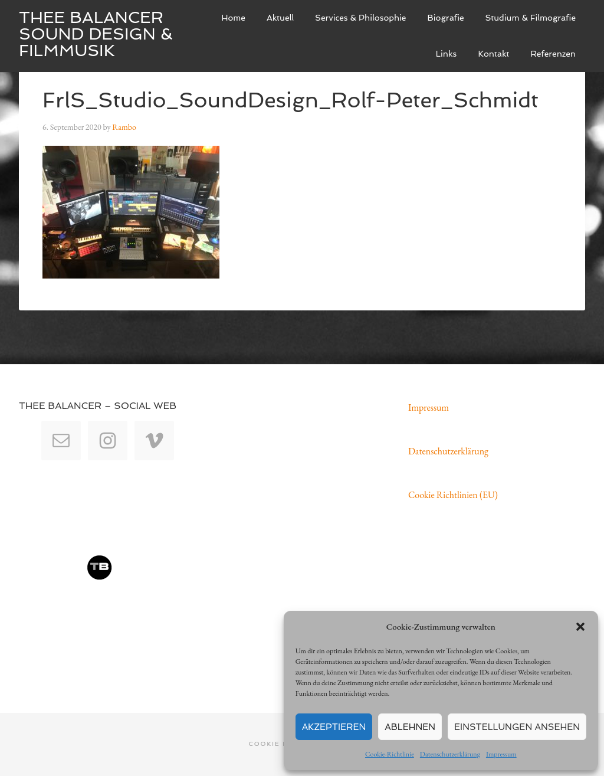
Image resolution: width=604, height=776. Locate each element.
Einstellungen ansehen (517, 727)
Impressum (501, 754)
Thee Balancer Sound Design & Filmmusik (96, 34)
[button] (580, 627)
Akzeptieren (334, 727)
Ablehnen (410, 727)
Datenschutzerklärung (450, 754)
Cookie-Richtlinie (389, 754)
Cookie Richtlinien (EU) (453, 495)
